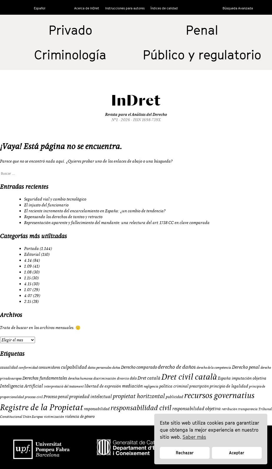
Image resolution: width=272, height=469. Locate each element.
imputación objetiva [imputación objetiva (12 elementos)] (249, 378)
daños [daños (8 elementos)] (116, 367)
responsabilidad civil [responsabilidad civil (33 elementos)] (140, 407)
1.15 (27, 278)
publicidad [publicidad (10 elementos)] (174, 396)
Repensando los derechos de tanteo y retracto (63, 216)
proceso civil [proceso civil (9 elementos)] (34, 397)
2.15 (27, 301)
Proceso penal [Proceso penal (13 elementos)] (56, 396)
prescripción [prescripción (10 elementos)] (199, 386)
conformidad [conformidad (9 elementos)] (28, 367)
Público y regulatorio (202, 54)
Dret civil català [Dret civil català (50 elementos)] (189, 376)
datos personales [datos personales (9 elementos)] (99, 367)
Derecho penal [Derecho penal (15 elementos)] (246, 367)
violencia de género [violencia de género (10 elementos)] (79, 416)
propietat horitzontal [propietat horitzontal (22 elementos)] (139, 396)
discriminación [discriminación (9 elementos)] (104, 378)
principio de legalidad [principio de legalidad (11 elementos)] (229, 386)
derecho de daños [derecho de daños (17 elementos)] (177, 366)
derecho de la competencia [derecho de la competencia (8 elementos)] (214, 367)
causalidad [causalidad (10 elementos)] (9, 367)
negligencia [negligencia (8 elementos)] (151, 386)
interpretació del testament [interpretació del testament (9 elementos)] (64, 386)
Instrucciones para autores (125, 8)
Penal (202, 30)
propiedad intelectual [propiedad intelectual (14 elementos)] (90, 396)
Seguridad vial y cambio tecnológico (55, 199)
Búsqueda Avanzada (238, 8)
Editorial (32, 254)
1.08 (27, 272)
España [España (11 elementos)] (224, 378)
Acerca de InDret (86, 8)
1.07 (27, 289)
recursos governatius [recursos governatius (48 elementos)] (219, 395)
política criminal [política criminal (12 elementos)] (173, 386)
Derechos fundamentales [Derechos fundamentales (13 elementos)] (44, 378)
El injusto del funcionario (46, 205)
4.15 (27, 283)
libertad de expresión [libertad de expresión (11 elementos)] (102, 386)
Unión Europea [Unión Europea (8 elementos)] (33, 417)
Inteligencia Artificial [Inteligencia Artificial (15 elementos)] (21, 386)
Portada (31, 248)
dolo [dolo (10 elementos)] (133, 378)
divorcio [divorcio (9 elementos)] (123, 378)
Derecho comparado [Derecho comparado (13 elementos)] (139, 367)
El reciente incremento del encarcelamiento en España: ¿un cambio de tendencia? (95, 210)
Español (39, 8)
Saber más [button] (194, 437)
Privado (70, 30)
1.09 (28, 266)
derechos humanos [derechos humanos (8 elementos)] (80, 378)
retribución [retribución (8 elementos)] (229, 409)
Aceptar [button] (236, 452)
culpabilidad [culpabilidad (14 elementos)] (74, 367)
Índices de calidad (164, 8)
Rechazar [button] (185, 452)
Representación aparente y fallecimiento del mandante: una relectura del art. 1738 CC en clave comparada (117, 222)
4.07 (28, 295)
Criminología (70, 54)
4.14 (28, 260)
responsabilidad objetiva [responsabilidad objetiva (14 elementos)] (196, 408)
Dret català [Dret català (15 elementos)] (148, 378)
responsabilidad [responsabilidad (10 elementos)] (97, 408)
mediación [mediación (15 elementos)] (132, 386)
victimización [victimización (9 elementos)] (54, 416)
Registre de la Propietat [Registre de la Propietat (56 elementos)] (41, 407)
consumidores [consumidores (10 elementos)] (49, 367)
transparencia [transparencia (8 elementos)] (248, 409)
